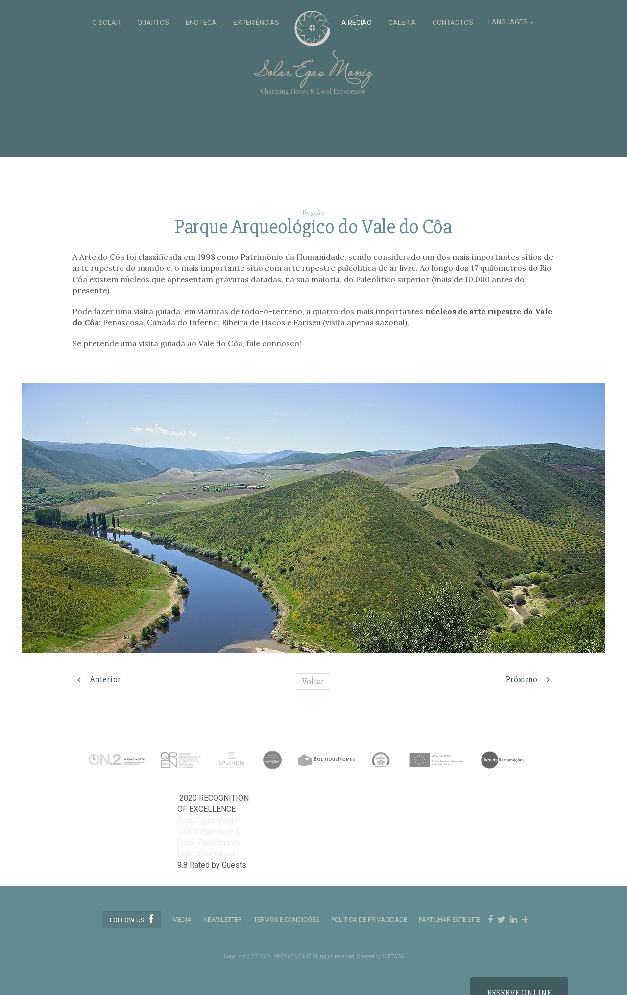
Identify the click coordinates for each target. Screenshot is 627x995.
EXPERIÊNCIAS (256, 22)
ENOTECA (201, 22)
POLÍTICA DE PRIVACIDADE (369, 919)
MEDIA (182, 919)
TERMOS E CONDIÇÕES (286, 919)
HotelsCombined (206, 853)
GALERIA (402, 22)
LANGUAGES (511, 22)
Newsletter (222, 919)
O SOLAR (106, 22)
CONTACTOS (453, 22)
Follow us (131, 919)
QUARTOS (153, 22)
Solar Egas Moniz (314, 15)
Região (313, 212)
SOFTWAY (393, 956)
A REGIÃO (356, 22)
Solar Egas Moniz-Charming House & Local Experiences (209, 832)
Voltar (313, 681)
